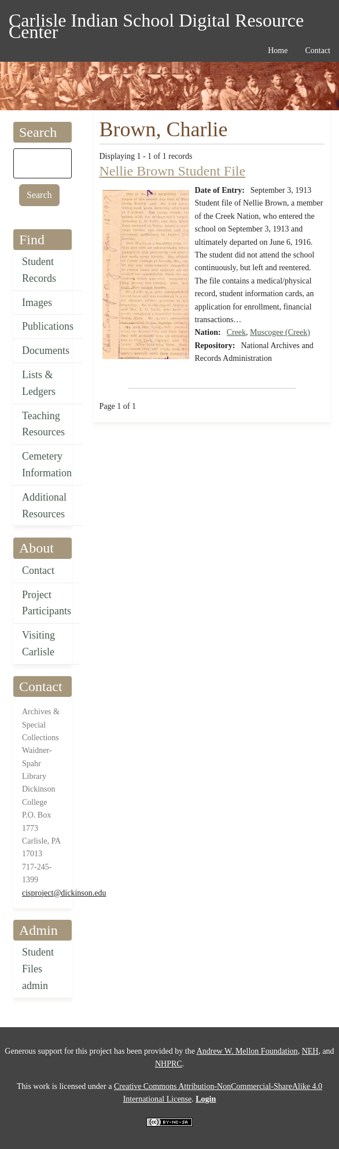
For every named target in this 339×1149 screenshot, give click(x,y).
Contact (38, 570)
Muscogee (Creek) (280, 332)
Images (37, 302)
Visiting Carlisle (38, 643)
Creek (236, 332)
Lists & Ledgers (39, 383)
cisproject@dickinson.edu (64, 893)
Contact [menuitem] (317, 50)
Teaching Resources (43, 424)
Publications (47, 326)
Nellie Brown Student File (173, 170)
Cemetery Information (47, 464)
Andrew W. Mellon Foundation (247, 1051)
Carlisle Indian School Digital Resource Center (156, 22)
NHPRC (168, 1064)
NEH (310, 1051)
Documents (45, 350)
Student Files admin (38, 968)
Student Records (39, 270)
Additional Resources (44, 505)
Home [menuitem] (278, 50)
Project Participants (46, 603)
